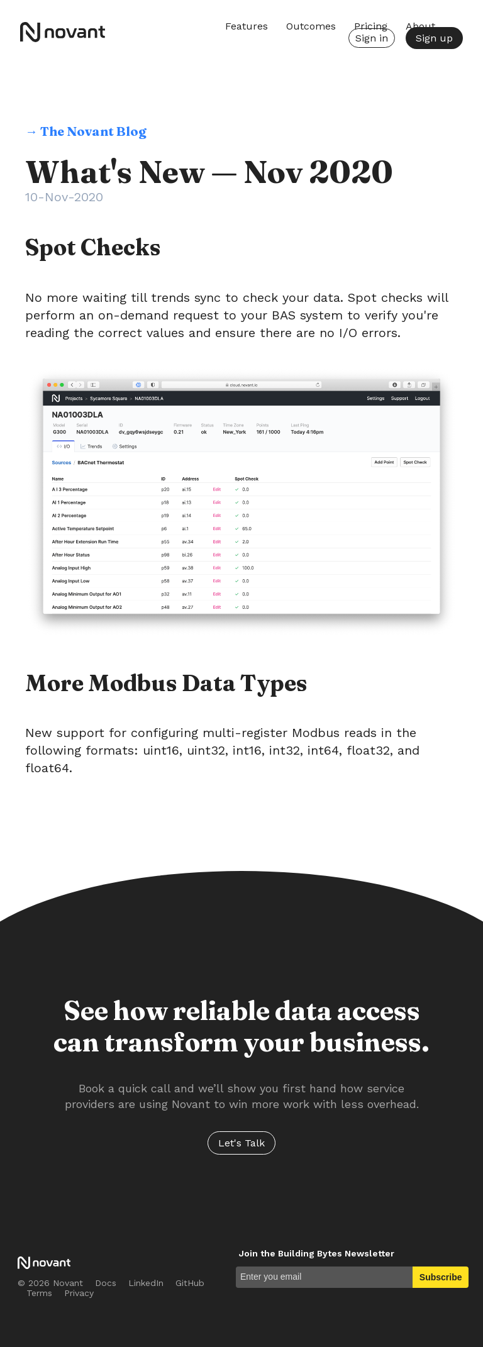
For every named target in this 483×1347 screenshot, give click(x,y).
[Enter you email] (324, 1277)
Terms (39, 1293)
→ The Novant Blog (86, 131)
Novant (68, 32)
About (420, 26)
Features (246, 26)
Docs (105, 1283)
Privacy (79, 1293)
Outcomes (311, 26)
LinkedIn (146, 1283)
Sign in (371, 38)
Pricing (370, 26)
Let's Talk (241, 1143)
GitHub (189, 1283)
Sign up (434, 38)
